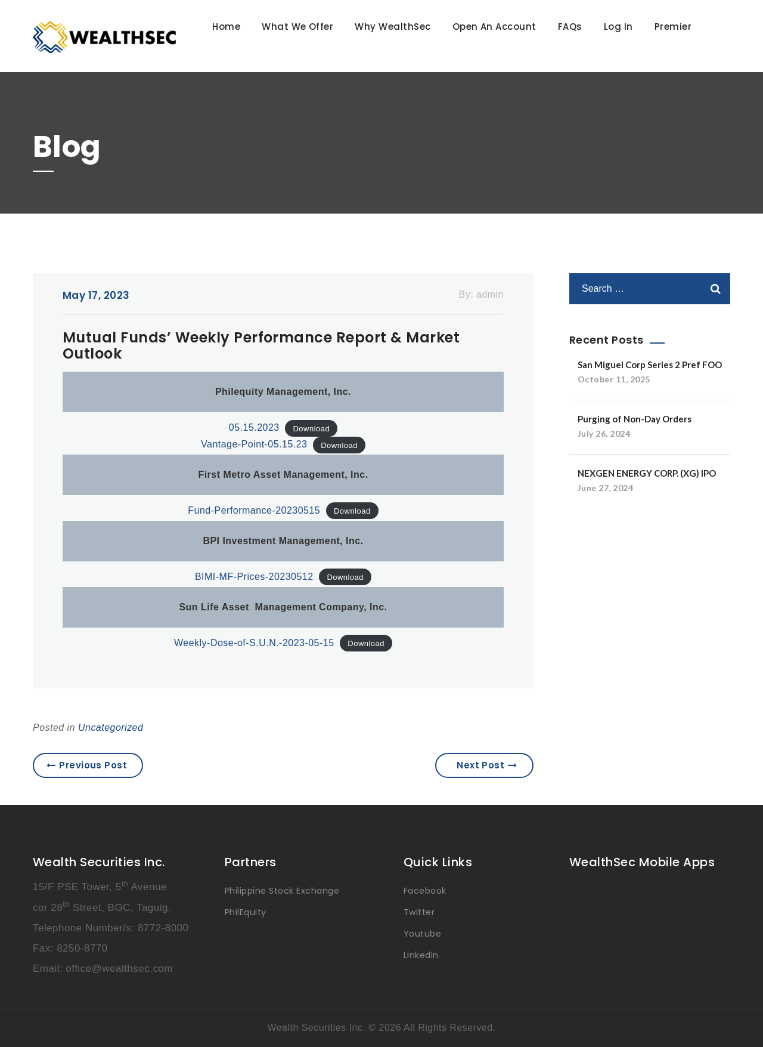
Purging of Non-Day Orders (634, 418)
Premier (673, 27)
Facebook (425, 891)
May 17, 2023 (96, 295)
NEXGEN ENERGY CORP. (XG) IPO (647, 473)
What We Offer (297, 27)
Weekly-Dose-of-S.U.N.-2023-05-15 (254, 643)
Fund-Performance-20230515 (254, 510)
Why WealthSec (392, 27)
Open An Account (494, 27)
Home (226, 27)
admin (490, 294)
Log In (618, 27)
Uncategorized (110, 727)
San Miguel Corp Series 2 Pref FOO (650, 364)
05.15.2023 (254, 427)
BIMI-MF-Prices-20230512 (254, 577)
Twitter (419, 912)
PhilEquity (245, 912)
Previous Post (87, 765)
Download (311, 428)
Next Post (487, 765)
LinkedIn (421, 955)
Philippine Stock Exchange (282, 891)
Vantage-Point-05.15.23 (254, 444)
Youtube (422, 934)
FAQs (570, 27)
